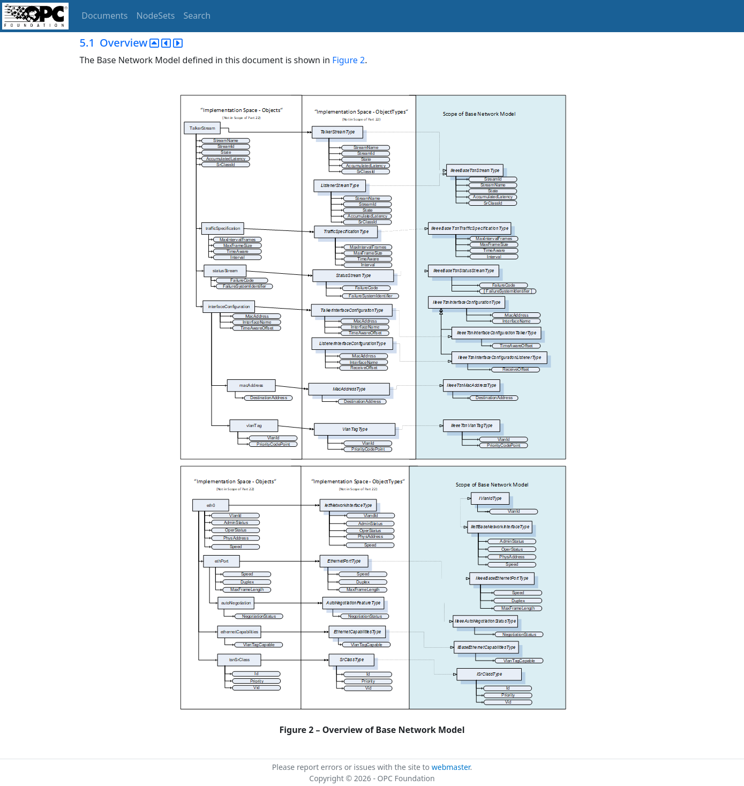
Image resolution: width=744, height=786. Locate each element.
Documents (104, 15)
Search (197, 15)
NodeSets (156, 15)
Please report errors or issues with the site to (352, 767)
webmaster (451, 767)
